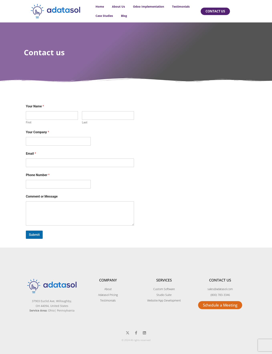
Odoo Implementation (148, 6)
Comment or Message (42, 196)
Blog (124, 16)
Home (100, 6)
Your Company (37, 132)
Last (84, 122)
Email (31, 153)
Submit (34, 235)
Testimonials (181, 6)
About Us (118, 6)
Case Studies (104, 16)
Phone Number (37, 175)
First (28, 122)
